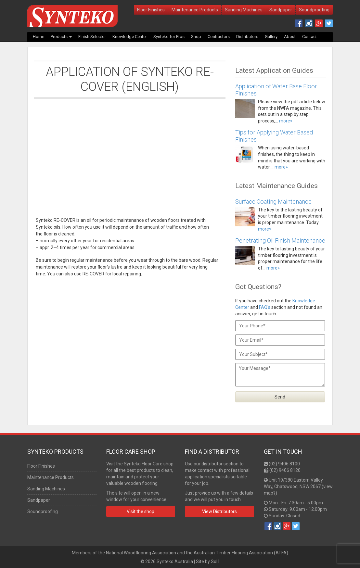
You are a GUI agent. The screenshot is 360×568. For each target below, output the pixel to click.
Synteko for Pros (169, 36)
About (290, 36)
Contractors (219, 36)
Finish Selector (92, 36)
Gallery (271, 36)
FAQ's (264, 307)
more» (285, 120)
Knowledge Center (129, 36)
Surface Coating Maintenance (273, 201)
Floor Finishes (151, 9)
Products (61, 36)
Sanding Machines (244, 9)
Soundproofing (314, 9)
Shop (196, 36)
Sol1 (215, 561)
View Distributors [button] (219, 511)
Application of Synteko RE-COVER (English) (130, 79)
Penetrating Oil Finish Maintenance (280, 240)
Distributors (247, 36)
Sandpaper (280, 9)
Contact (309, 36)
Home (38, 36)
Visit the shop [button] (140, 511)
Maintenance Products (195, 9)
